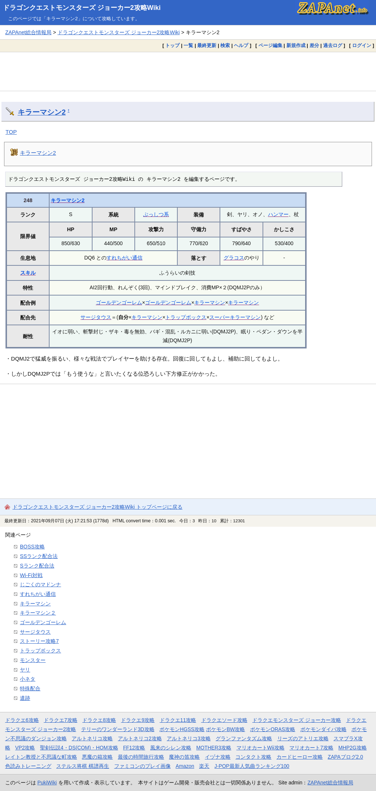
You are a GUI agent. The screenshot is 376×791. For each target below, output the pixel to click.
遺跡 (25, 698)
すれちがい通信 (124, 258)
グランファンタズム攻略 (244, 738)
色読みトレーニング (28, 766)
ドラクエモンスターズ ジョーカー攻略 (296, 720)
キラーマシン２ (38, 613)
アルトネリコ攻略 (92, 738)
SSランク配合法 (39, 556)
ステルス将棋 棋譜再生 (82, 766)
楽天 (204, 766)
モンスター (33, 660)
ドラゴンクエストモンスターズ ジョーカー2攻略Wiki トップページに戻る (97, 507)
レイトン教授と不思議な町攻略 (41, 757)
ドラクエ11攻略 (178, 720)
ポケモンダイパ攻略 (323, 729)
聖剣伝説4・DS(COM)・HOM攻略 (79, 748)
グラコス (234, 258)
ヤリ (25, 670)
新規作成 (296, 45)
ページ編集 (270, 45)
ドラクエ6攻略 (22, 720)
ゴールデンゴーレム (119, 302)
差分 (314, 45)
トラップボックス (185, 317)
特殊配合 (30, 688)
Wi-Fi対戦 (31, 575)
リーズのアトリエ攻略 (303, 738)
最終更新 (206, 45)
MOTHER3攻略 (213, 748)
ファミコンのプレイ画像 (142, 766)
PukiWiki (47, 782)
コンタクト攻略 (253, 757)
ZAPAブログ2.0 (345, 757)
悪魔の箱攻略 (97, 757)
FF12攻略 (134, 748)
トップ (172, 45)
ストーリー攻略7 (39, 641)
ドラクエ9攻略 (138, 720)
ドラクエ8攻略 (99, 720)
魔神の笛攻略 (184, 757)
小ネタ (27, 679)
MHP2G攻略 (353, 748)
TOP (11, 132)
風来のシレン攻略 (170, 748)
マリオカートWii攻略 (260, 748)
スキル (28, 273)
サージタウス (95, 317)
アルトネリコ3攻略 (189, 738)
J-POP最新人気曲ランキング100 (251, 766)
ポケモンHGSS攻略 (182, 729)
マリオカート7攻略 (311, 748)
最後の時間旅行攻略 (141, 757)
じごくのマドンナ (40, 584)
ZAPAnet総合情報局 (28, 32)
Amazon (185, 766)
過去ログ (332, 45)
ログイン (361, 45)
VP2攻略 (25, 748)
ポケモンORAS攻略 (272, 729)
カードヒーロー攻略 (299, 757)
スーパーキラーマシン (235, 317)
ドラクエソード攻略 (224, 720)
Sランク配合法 (37, 566)
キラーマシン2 (42, 112)
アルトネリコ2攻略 (140, 738)
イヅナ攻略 (218, 757)
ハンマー (278, 214)
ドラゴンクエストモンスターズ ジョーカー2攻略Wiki (82, 7)
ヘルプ (241, 45)
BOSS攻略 (32, 547)
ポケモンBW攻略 (225, 729)
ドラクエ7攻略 (60, 720)
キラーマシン (209, 302)
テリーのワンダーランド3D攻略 (118, 729)
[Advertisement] (188, 71)
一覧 (188, 45)
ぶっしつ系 (156, 214)
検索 (225, 45)
